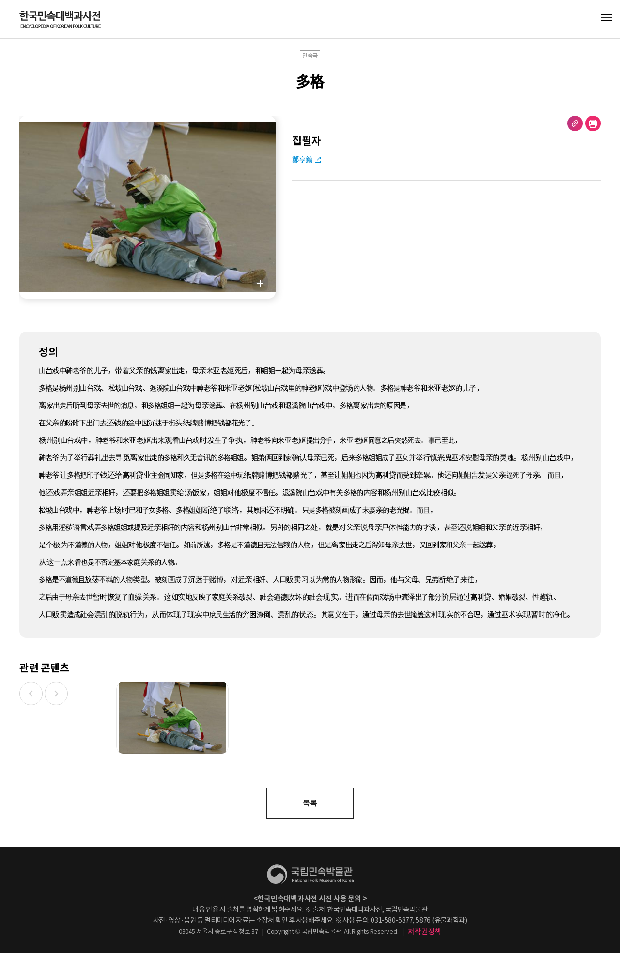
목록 (310, 803)
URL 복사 (575, 123)
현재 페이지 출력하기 (593, 123)
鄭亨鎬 (302, 159)
